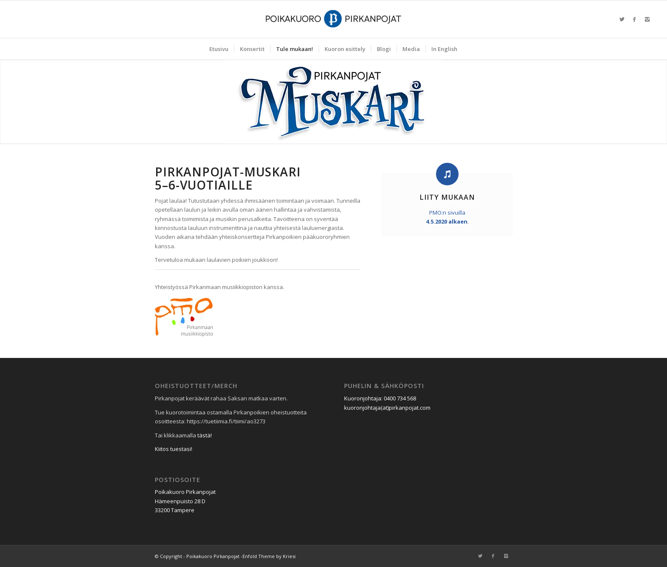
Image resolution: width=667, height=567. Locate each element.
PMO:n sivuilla (447, 212)
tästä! (204, 435)
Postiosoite (177, 480)
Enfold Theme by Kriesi (269, 556)
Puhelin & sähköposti (384, 386)
